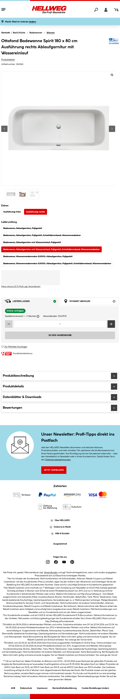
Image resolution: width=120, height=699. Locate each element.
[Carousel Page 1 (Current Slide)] (12, 194)
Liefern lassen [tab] (32, 302)
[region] (58, 136)
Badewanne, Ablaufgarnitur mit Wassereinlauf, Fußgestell (32, 242)
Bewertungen (60, 408)
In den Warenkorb (60, 335)
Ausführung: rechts (35, 212)
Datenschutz (26, 687)
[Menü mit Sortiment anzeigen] (3, 10)
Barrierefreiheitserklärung (64, 687)
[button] (20, 22)
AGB (13, 687)
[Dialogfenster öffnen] (38, 316)
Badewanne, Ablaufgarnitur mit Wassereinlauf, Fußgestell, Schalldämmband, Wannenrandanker (51, 249)
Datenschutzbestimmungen (58, 460)
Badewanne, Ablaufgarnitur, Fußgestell (22, 228)
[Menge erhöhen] (111, 324)
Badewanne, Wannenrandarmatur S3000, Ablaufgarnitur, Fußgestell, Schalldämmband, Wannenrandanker (57, 263)
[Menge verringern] (8, 324)
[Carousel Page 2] (23, 194)
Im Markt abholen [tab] (91, 302)
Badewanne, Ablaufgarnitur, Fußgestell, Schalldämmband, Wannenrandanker (42, 235)
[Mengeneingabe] (60, 324)
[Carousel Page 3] (35, 194)
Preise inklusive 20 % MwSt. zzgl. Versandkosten (20, 286)
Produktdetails (8, 60)
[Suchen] (96, 9)
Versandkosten (51, 572)
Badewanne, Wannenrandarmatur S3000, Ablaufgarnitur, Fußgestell (37, 256)
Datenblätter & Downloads (60, 397)
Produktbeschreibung (60, 376)
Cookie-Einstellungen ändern (95, 687)
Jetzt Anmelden (54, 470)
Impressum (42, 687)
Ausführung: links (12, 212)
